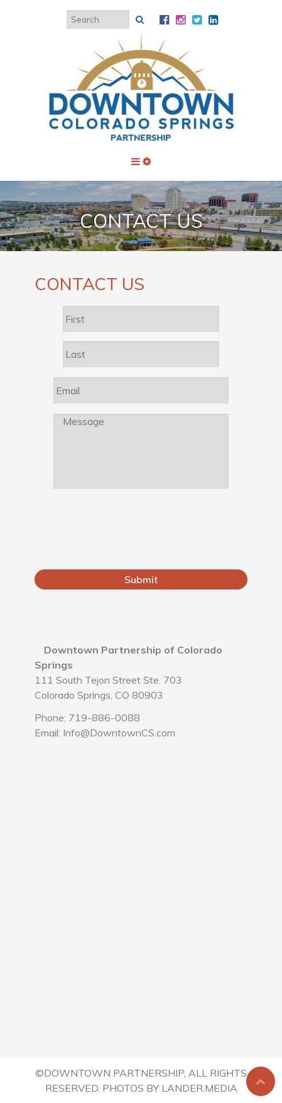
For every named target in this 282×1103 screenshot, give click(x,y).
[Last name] (141, 354)
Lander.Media (199, 1088)
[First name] (141, 319)
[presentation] (148, 534)
